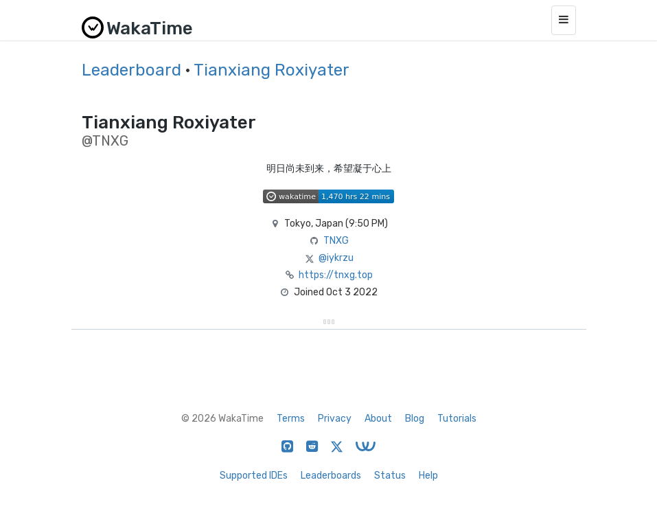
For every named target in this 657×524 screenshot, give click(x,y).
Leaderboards (331, 475)
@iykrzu (336, 258)
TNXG (336, 241)
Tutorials (456, 418)
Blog (414, 418)
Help (428, 475)
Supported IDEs (254, 475)
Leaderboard (131, 70)
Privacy (334, 418)
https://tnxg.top (336, 275)
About (378, 418)
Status (390, 475)
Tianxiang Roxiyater (271, 70)
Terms (291, 418)
